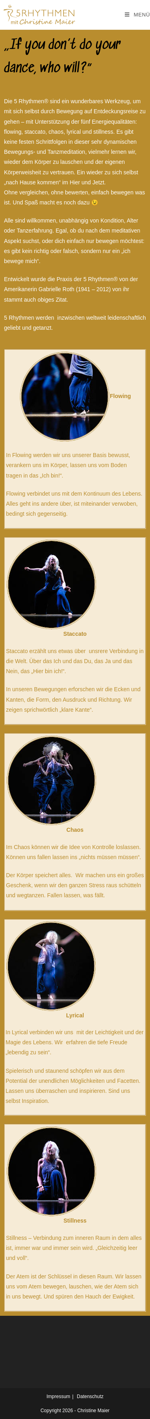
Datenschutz (90, 1396)
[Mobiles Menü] (137, 15)
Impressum (58, 1396)
